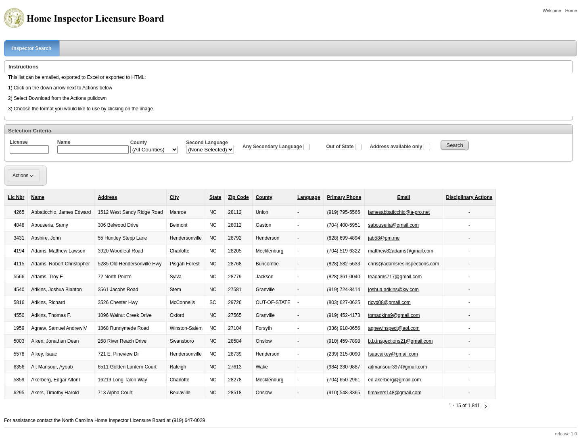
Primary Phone (344, 197)
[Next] (485, 406)
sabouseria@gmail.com (393, 225)
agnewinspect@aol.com (394, 328)
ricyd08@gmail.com (389, 302)
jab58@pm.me (383, 238)
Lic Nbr (16, 197)
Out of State (339, 146)
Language (308, 197)
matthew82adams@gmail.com (400, 251)
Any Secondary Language (272, 146)
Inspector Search (27, 48)
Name (37, 197)
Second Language (207, 142)
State (215, 197)
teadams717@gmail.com (395, 276)
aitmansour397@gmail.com (397, 367)
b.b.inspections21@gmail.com (400, 341)
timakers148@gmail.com (394, 392)
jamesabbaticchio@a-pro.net (399, 212)
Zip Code (238, 197)
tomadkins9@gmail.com (394, 315)
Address (107, 197)
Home (571, 10)
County (264, 197)
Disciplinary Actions (469, 197)
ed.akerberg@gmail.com (394, 380)
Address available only (396, 146)
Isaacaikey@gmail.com (393, 354)
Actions (24, 175)
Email (403, 197)
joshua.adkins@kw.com (393, 289)
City (174, 197)
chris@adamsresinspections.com (403, 264)
